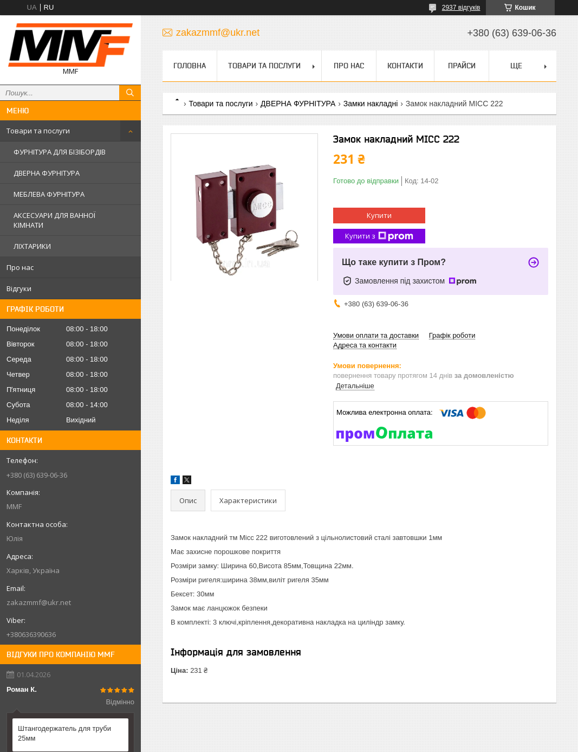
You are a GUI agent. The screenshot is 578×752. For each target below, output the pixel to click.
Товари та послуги (38, 131)
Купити (379, 215)
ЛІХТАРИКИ (32, 246)
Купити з (379, 236)
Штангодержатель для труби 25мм (64, 733)
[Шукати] (130, 93)
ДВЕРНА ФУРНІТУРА (47, 173)
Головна (189, 65)
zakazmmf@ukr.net (39, 602)
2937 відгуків (461, 7)
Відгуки (19, 288)
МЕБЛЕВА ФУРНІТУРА (49, 194)
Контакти (405, 65)
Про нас (20, 267)
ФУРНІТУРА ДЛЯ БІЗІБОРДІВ (60, 152)
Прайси (462, 65)
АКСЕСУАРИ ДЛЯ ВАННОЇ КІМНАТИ (54, 220)
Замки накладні (370, 103)
